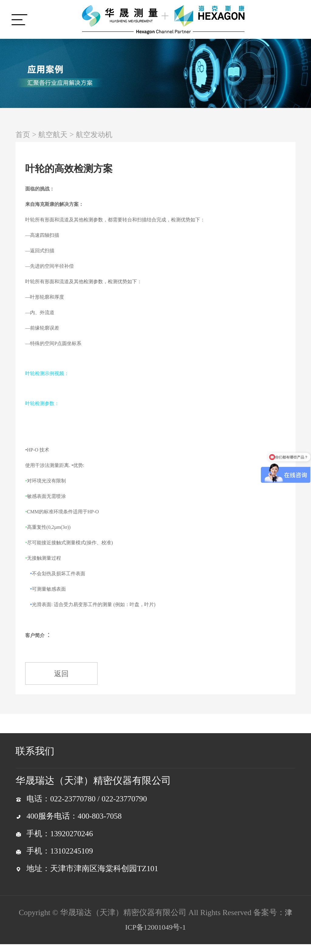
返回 (64, 674)
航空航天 (55, 134)
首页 (23, 134)
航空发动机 (99, 134)
